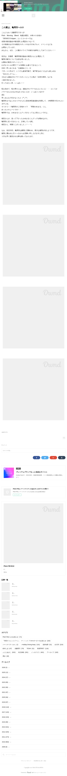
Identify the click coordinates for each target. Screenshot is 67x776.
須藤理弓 (19, 648)
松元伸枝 (23, 652)
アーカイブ (52, 652)
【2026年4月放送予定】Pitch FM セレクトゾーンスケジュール (32, 584)
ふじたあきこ (9, 652)
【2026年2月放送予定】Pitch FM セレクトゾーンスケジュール (32, 602)
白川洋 (59, 644)
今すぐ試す (28, 8)
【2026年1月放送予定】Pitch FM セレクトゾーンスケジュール (32, 612)
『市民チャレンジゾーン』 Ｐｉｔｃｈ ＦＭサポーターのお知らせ (26, 641)
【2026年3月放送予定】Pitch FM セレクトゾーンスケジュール (32, 593)
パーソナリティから (10, 644)
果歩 (6, 656)
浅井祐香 (47, 644)
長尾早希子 (43, 648)
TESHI (30, 648)
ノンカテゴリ (37, 652)
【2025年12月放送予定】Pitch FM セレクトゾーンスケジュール (32, 621)
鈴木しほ (7, 648)
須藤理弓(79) (4, 432)
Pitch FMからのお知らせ (12, 637)
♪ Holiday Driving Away (30, 644)
